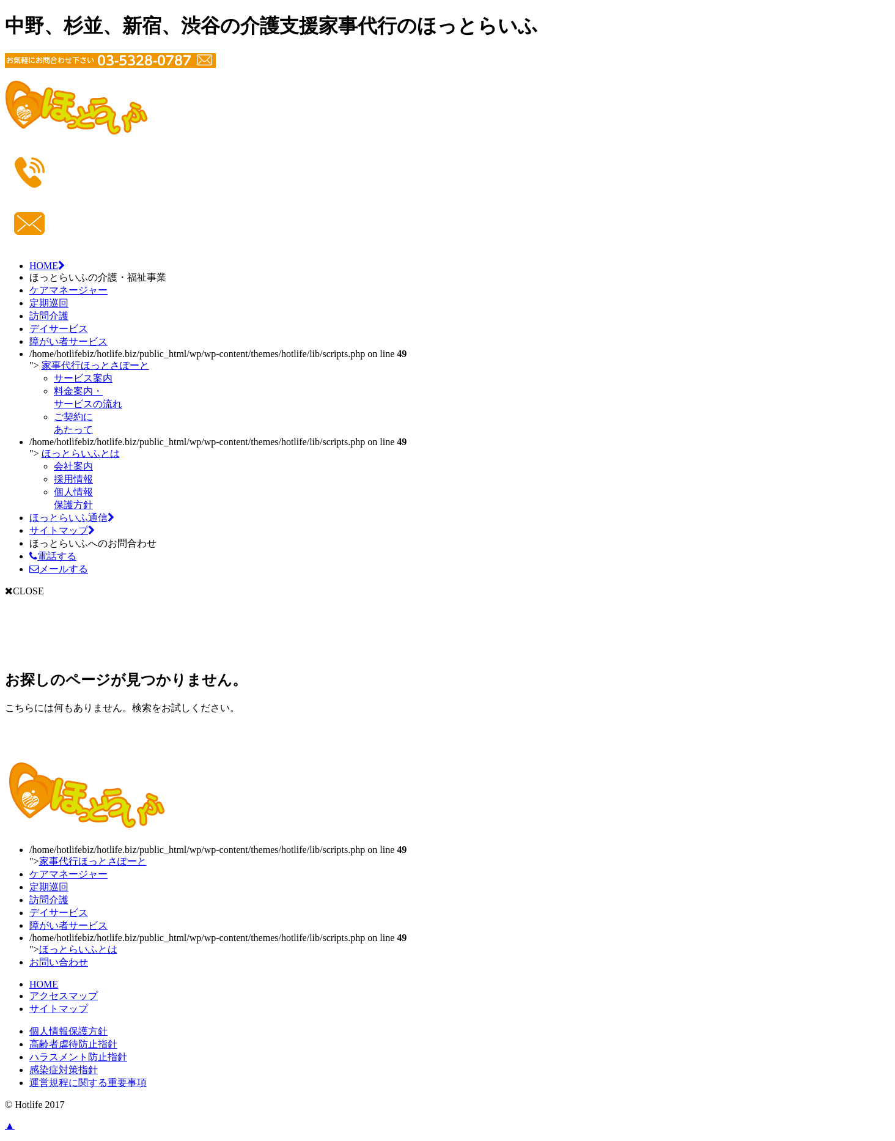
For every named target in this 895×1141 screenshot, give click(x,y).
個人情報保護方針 (68, 1031)
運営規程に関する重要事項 (88, 1082)
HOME (43, 984)
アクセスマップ (63, 996)
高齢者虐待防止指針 (73, 1044)
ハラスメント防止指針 (78, 1057)
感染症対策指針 (63, 1070)
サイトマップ (62, 530)
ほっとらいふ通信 (71, 517)
